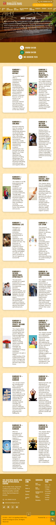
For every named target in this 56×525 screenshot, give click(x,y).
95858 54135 (28, 48)
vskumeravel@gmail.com (43, 5)
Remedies (38, 8)
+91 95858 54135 (45, 1)
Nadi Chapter (31, 9)
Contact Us (27, 498)
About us (3, 9)
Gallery (50, 8)
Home (26, 485)
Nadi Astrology (10, 9)
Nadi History (16, 9)
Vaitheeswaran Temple (24, 9)
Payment (44, 8)
